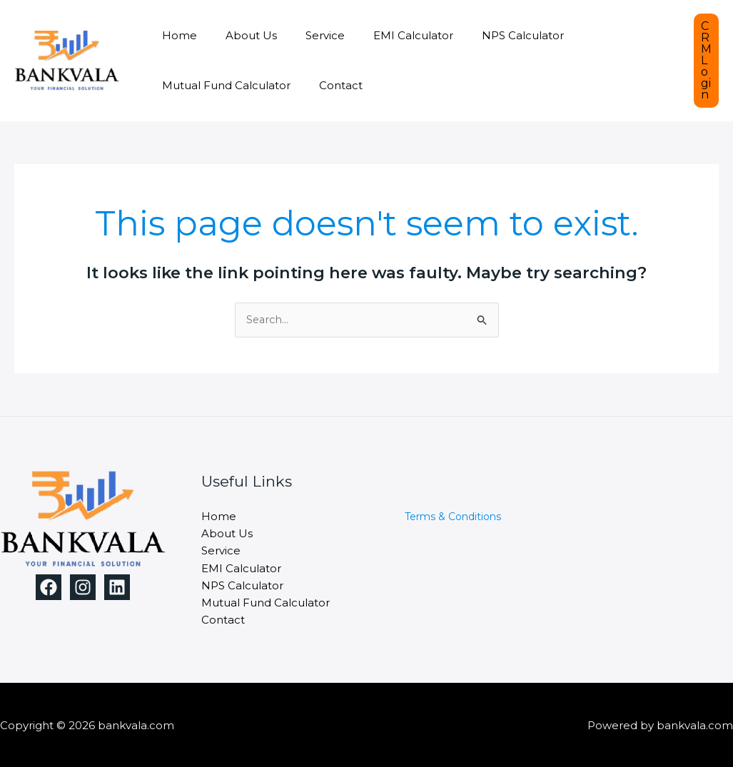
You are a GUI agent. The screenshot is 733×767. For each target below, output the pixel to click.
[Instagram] (83, 588)
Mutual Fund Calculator (222, 85)
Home (175, 35)
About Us (240, 35)
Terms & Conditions (453, 517)
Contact (330, 85)
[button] (706, 61)
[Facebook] (48, 588)
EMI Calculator (388, 35)
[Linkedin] (117, 588)
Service (307, 35)
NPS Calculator (491, 35)
